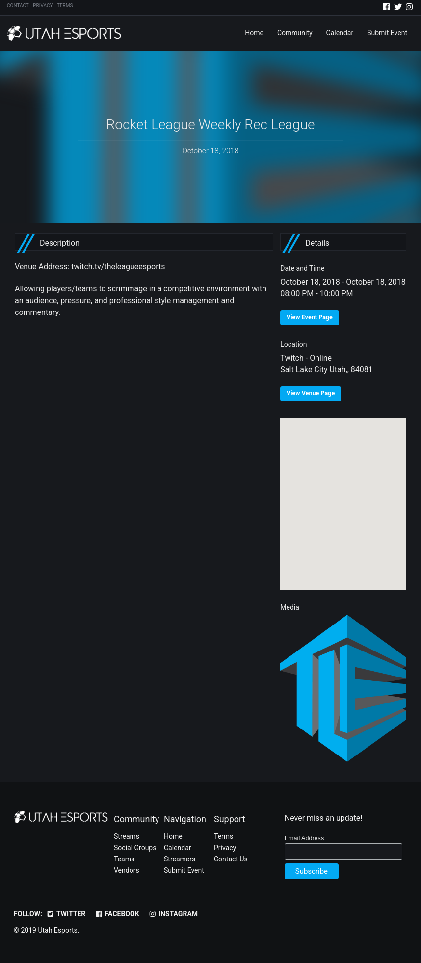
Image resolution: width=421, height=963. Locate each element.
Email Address (304, 838)
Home (254, 33)
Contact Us (231, 859)
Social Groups (135, 848)
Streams (126, 836)
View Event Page (310, 317)
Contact (18, 5)
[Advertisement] (144, 397)
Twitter (65, 914)
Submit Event (387, 33)
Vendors (126, 870)
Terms (65, 5)
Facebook (117, 914)
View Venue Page (311, 393)
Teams (124, 859)
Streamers (179, 859)
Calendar (340, 33)
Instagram (173, 914)
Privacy (43, 5)
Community (295, 33)
